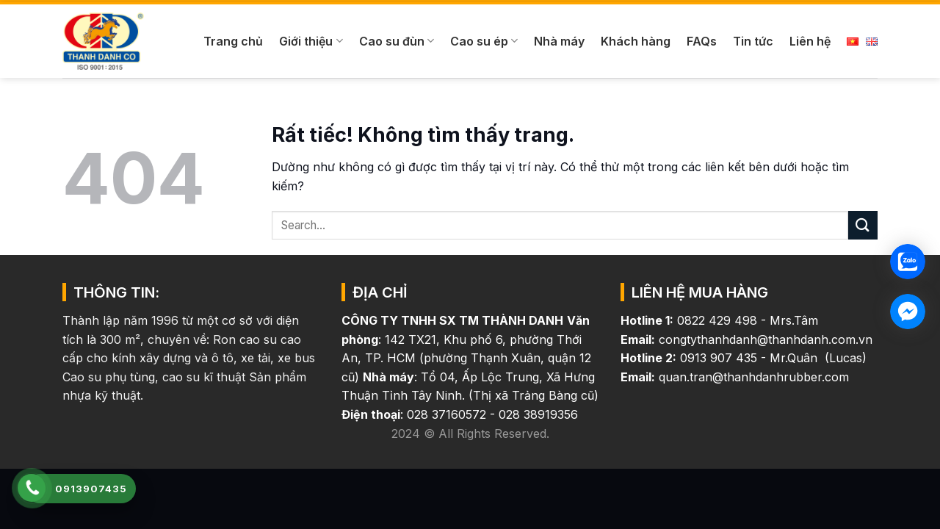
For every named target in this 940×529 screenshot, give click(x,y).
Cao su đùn (396, 41)
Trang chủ (233, 41)
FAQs (702, 41)
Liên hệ (810, 41)
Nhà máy (559, 41)
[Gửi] (863, 225)
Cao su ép (484, 41)
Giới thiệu (310, 41)
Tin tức (753, 41)
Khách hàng (635, 41)
